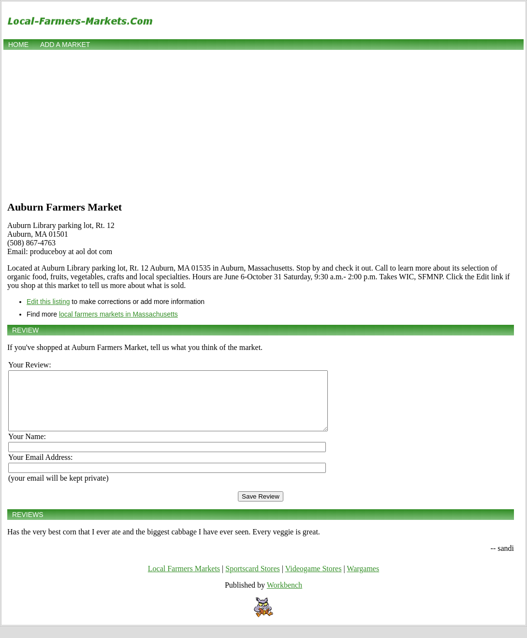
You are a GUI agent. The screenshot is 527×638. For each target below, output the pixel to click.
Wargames (363, 580)
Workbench (284, 596)
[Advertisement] (263, 124)
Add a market (65, 44)
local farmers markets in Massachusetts (118, 314)
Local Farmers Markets (184, 580)
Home (18, 44)
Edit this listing (48, 301)
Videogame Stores (313, 580)
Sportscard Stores (252, 580)
